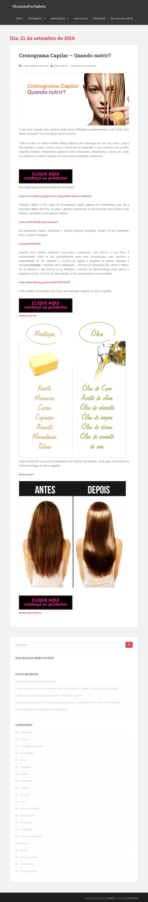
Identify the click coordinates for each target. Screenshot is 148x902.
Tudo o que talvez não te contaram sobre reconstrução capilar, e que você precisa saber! (67, 688)
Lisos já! (24, 794)
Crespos (24, 739)
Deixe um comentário (85, 65)
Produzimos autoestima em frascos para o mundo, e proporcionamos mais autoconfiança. (68, 702)
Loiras (23, 801)
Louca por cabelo (30, 808)
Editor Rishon (61, 65)
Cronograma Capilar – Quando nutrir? (65, 55)
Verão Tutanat (28, 871)
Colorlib (110, 898)
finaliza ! (24, 774)
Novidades (99, 18)
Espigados (26, 767)
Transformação (29, 857)
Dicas (23, 760)
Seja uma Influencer (122, 18)
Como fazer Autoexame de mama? (35, 681)
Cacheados (26, 732)
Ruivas (23, 850)
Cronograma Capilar (31, 746)
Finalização (81, 18)
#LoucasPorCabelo (29, 6)
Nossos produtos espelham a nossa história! (41, 709)
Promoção (26, 829)
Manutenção (58, 18)
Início (19, 18)
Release (24, 843)
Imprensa (25, 787)
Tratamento (35, 18)
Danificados (27, 753)
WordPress (132, 898)
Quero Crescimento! (31, 836)
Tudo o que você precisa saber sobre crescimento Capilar (48, 695)
